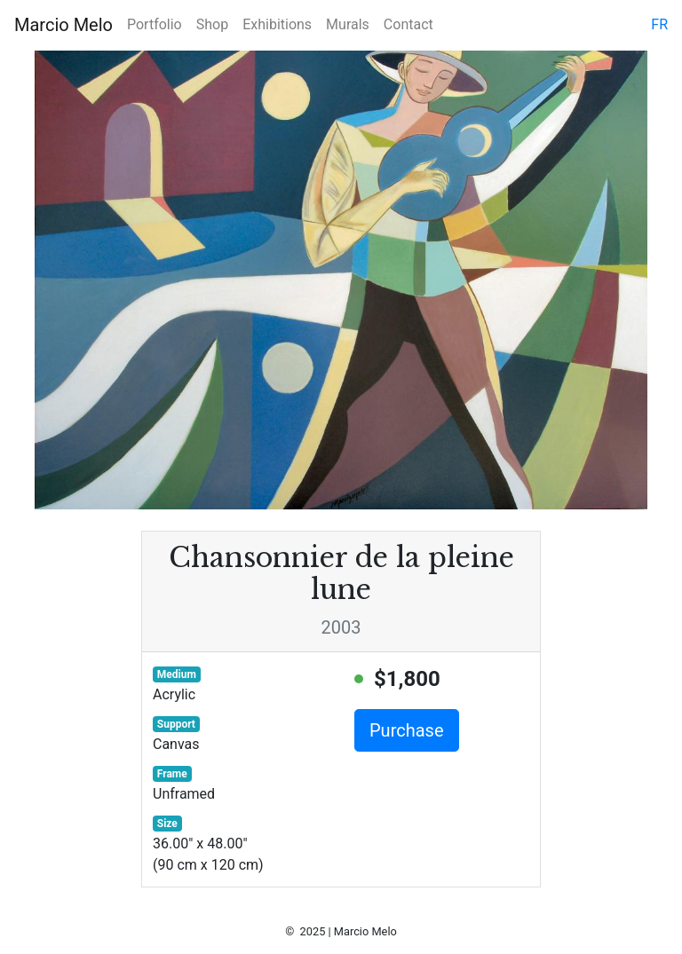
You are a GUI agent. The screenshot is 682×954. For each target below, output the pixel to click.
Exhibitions (277, 24)
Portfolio (154, 24)
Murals (347, 24)
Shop (212, 24)
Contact (408, 24)
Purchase (406, 730)
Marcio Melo (63, 24)
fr (659, 24)
